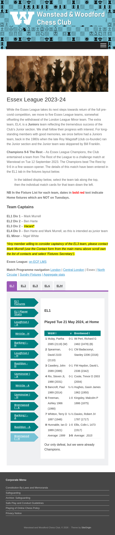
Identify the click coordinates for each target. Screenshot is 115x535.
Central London (73, 269)
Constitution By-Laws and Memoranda (27, 487)
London (56, 269)
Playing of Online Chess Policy (23, 508)
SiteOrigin (86, 527)
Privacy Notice (14, 513)
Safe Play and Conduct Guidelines (25, 503)
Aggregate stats (54, 274)
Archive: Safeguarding (18, 497)
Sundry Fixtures (30, 274)
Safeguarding (13, 492)
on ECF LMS (38, 261)
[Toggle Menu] (103, 45)
